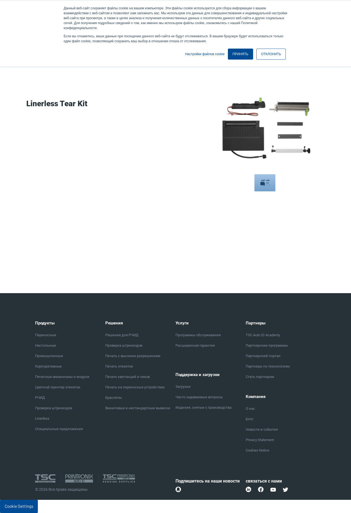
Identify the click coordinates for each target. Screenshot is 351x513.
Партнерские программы (267, 345)
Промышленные (49, 356)
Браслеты (113, 398)
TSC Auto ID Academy (263, 335)
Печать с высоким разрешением (132, 356)
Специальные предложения (59, 429)
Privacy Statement (260, 440)
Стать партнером (260, 377)
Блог (249, 419)
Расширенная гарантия (195, 345)
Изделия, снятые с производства (203, 407)
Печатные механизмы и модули (62, 377)
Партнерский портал (263, 356)
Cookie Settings (19, 506)
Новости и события (262, 429)
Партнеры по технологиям (268, 366)
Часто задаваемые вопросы (199, 397)
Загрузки (183, 387)
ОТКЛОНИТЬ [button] (271, 54)
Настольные (45, 345)
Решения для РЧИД (121, 335)
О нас (250, 409)
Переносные (45, 335)
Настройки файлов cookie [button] (205, 54)
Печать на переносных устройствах (135, 387)
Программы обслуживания (198, 335)
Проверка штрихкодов (53, 408)
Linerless (42, 418)
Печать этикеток (119, 366)
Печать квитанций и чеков (127, 377)
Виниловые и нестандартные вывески (137, 408)
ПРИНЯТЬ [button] (240, 54)
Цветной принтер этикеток (57, 387)
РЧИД (40, 398)
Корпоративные (48, 366)
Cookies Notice (257, 450)
